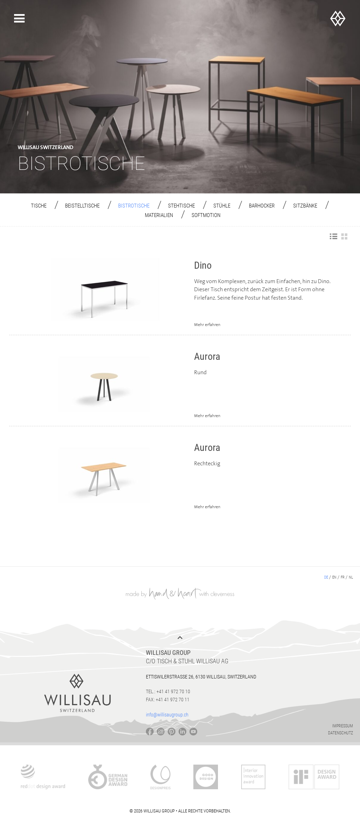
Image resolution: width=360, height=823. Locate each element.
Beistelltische (82, 206)
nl (351, 577)
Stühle (221, 206)
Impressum (342, 725)
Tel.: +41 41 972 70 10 (168, 691)
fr (343, 577)
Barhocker (262, 206)
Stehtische (181, 206)
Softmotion (206, 215)
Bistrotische (133, 206)
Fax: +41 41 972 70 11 (167, 699)
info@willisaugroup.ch (167, 714)
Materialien (159, 215)
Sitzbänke (305, 206)
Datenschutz (340, 733)
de (326, 577)
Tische (38, 206)
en (334, 577)
